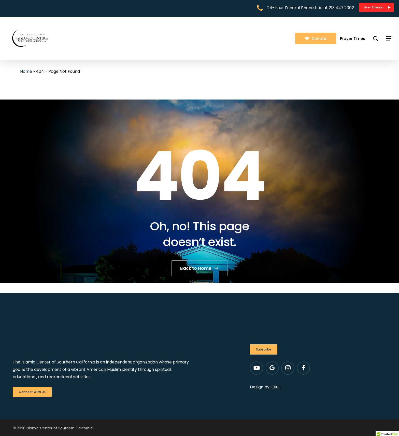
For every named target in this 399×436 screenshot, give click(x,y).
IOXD (275, 387)
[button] (376, 7)
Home (26, 71)
